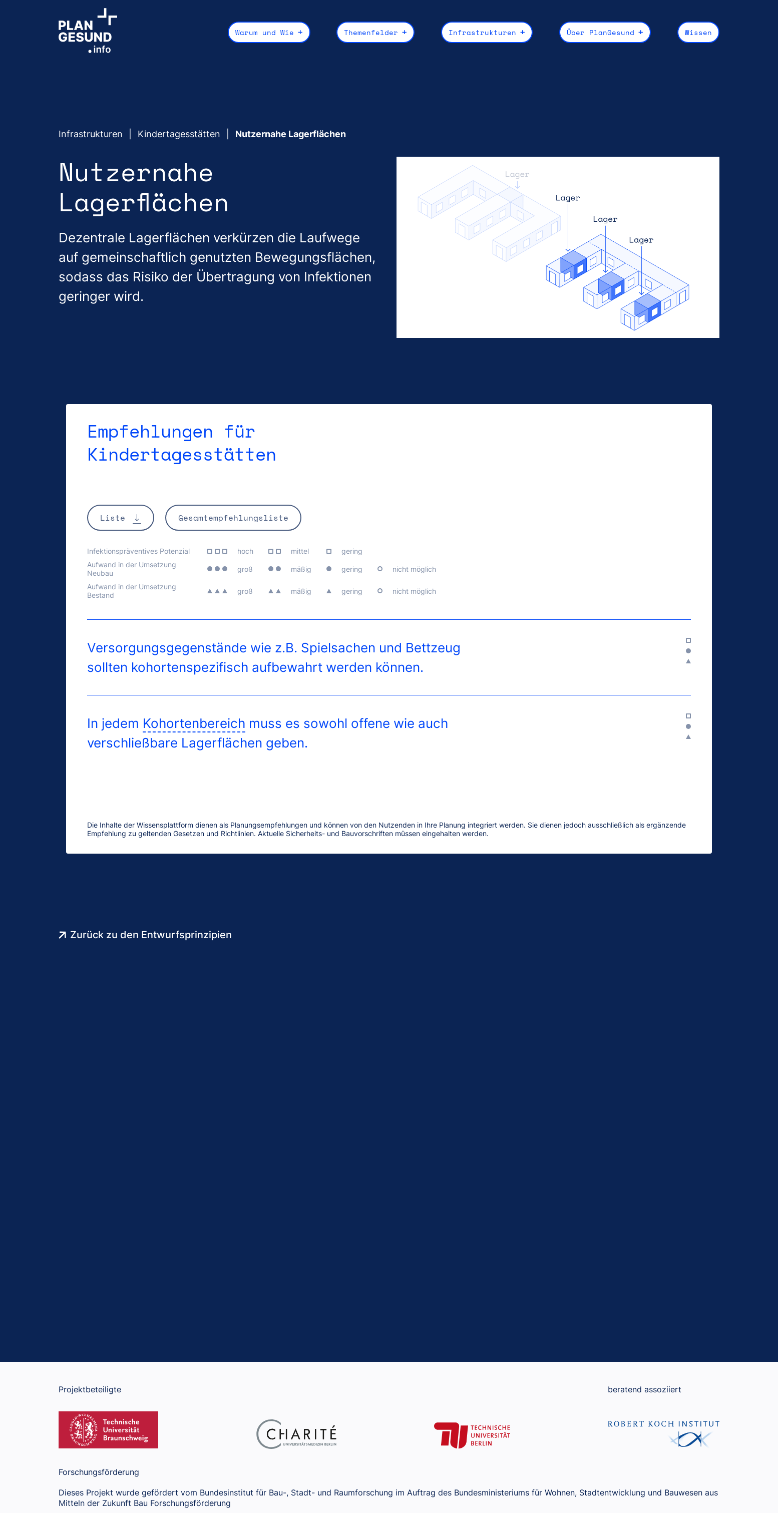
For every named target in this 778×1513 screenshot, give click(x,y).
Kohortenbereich (194, 722)
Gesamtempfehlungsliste (233, 517)
